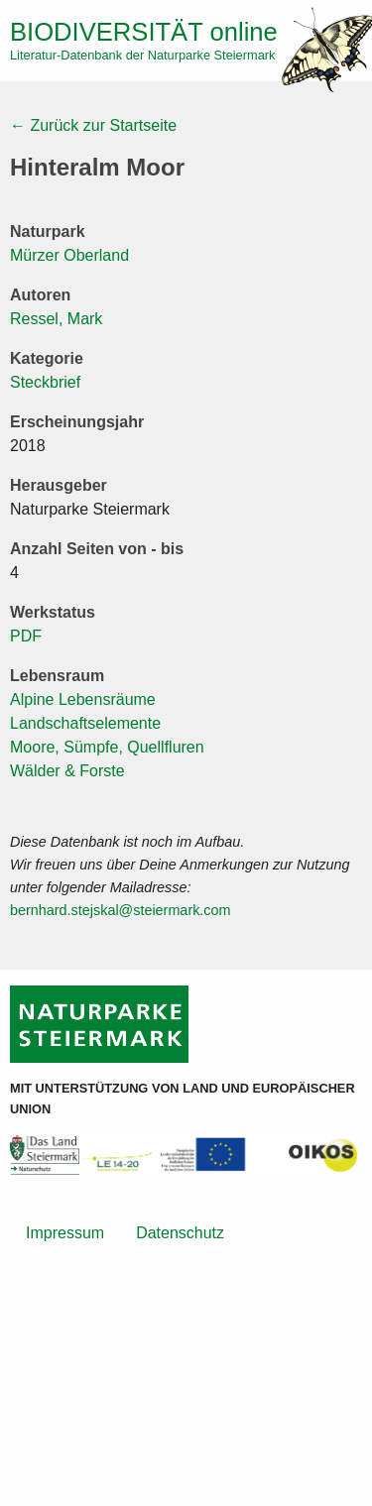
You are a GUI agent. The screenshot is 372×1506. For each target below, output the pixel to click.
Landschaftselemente (85, 723)
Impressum (65, 1232)
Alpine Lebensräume (83, 699)
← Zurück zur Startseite (93, 125)
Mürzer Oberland (69, 255)
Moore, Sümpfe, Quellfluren (107, 747)
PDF (26, 636)
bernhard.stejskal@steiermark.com (120, 910)
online (144, 32)
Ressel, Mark (56, 318)
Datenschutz (180, 1232)
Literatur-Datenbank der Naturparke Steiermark (142, 55)
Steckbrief (45, 382)
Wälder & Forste (67, 770)
